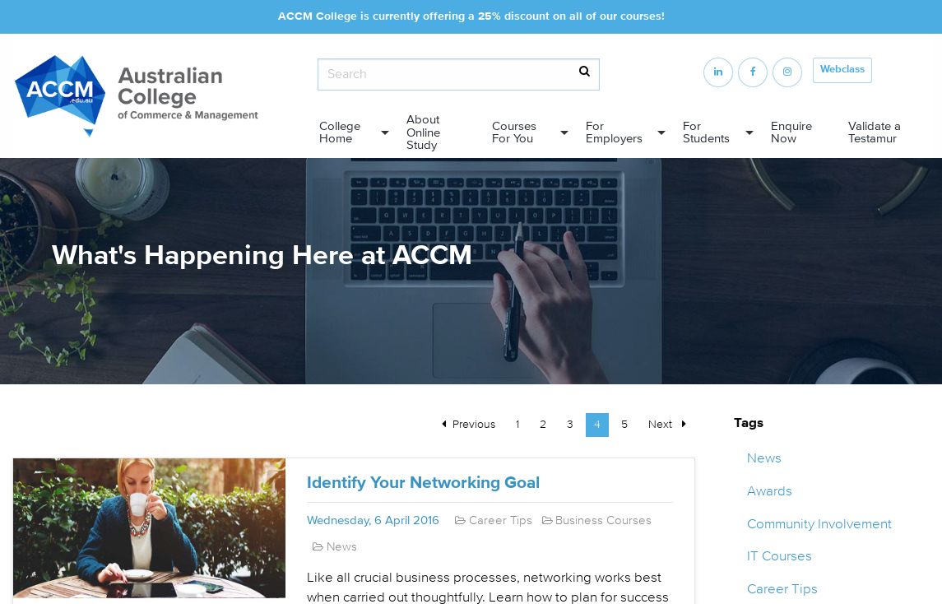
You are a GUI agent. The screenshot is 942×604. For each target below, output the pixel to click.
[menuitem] (349, 133)
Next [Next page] (671, 423)
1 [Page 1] (517, 424)
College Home (339, 132)
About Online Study (423, 132)
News (764, 458)
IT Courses (779, 556)
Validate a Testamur (874, 132)
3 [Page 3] (570, 424)
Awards (769, 490)
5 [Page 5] (624, 424)
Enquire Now (791, 132)
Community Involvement (819, 523)
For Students (706, 132)
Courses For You (514, 132)
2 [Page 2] (543, 424)
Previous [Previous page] (477, 423)
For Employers (614, 132)
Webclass (842, 70)
